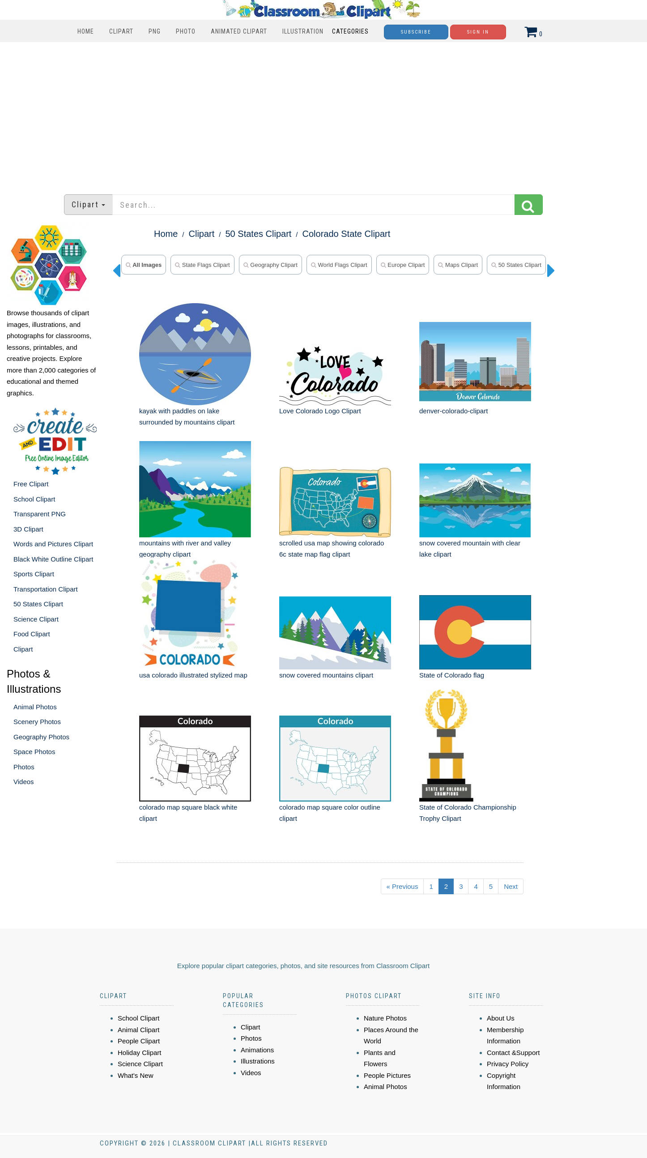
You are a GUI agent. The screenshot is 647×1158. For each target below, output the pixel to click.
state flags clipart (202, 265)
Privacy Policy (507, 1064)
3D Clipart (28, 529)
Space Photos (34, 751)
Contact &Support (513, 1052)
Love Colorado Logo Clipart (320, 411)
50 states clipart (516, 265)
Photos (23, 767)
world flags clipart (339, 265)
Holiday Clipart (140, 1052)
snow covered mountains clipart (326, 675)
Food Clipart (31, 634)
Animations (257, 1050)
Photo (186, 31)
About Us (501, 1018)
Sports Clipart (33, 574)
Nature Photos (385, 1018)
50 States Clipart (38, 604)
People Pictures (387, 1075)
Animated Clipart (239, 31)
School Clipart (34, 499)
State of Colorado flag (451, 675)
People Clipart (139, 1041)
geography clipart (270, 265)
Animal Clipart (138, 1030)
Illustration (303, 31)
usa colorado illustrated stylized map (193, 675)
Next (511, 886)
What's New (135, 1075)
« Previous (402, 886)
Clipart (121, 31)
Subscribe (416, 32)
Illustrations (258, 1061)
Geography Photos (41, 737)
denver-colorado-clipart (453, 411)
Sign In (478, 32)
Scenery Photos (37, 721)
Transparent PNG (39, 514)
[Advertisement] (323, 113)
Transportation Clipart (45, 589)
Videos (23, 781)
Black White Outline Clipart (53, 559)
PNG (155, 31)
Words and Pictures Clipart (53, 544)
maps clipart (458, 265)
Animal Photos (35, 707)
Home (85, 31)
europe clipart (403, 265)
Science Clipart (36, 619)
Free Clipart (30, 484)
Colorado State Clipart (346, 234)
